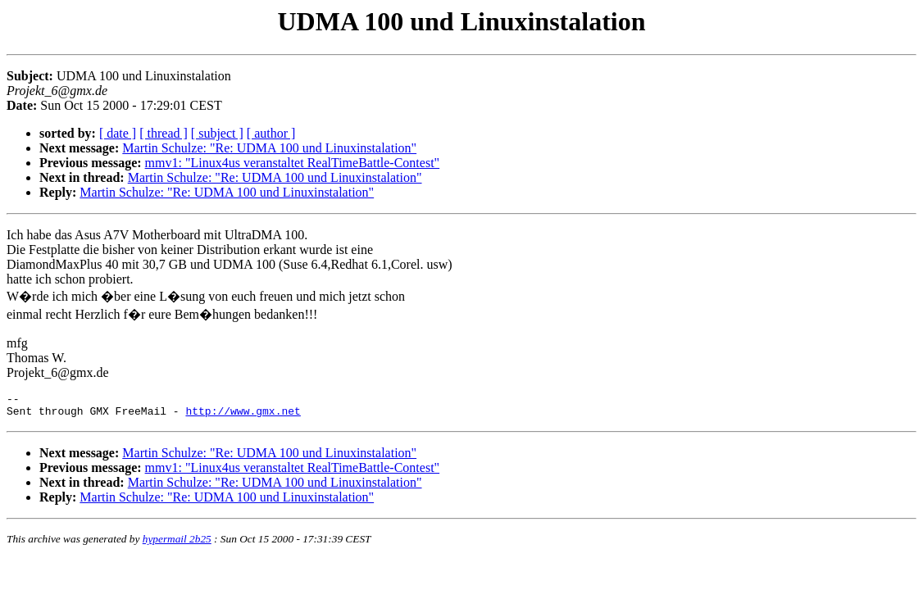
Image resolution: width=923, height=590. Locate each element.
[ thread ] (163, 133)
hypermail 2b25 (177, 544)
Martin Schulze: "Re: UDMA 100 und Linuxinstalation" (269, 148)
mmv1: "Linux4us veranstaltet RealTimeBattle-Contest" (292, 163)
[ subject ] (217, 133)
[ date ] (117, 133)
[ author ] (271, 133)
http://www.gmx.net (242, 415)
